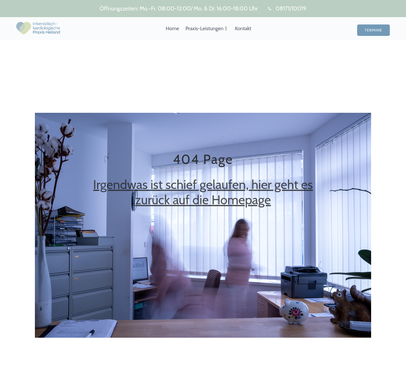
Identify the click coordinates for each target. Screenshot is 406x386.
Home (172, 28)
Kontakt (243, 28)
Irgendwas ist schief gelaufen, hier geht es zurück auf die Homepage (203, 192)
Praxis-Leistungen (206, 28)
